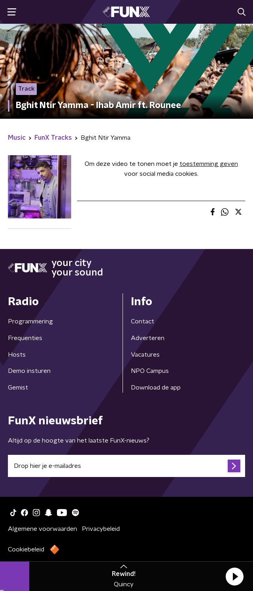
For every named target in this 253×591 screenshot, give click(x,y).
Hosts (17, 355)
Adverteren (147, 338)
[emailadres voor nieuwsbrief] (126, 466)
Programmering (30, 321)
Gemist (18, 387)
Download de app (156, 387)
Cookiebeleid (26, 549)
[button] (234, 576)
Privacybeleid (101, 529)
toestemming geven (208, 164)
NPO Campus (150, 371)
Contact (142, 321)
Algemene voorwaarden (42, 529)
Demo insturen (29, 371)
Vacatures (145, 355)
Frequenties (25, 338)
